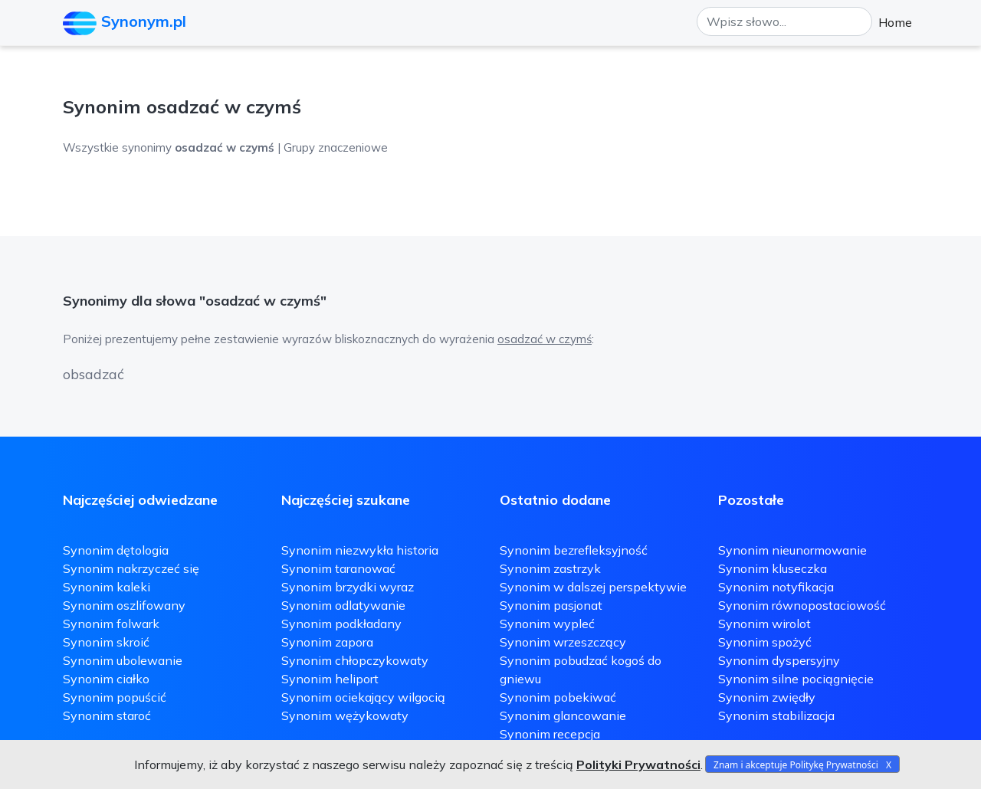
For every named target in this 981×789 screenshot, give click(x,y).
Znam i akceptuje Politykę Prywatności (796, 764)
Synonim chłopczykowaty (354, 660)
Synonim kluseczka (772, 568)
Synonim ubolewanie (122, 660)
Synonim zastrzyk (550, 568)
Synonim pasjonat (551, 605)
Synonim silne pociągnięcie (796, 678)
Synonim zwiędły (766, 697)
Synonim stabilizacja (776, 715)
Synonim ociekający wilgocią (363, 697)
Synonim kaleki (106, 586)
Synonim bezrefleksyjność (574, 550)
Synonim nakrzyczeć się (131, 568)
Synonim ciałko (106, 678)
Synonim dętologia (116, 550)
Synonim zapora (327, 642)
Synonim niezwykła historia (359, 550)
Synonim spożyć (765, 642)
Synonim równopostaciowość (802, 605)
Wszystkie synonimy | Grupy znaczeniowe (225, 147)
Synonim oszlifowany (124, 605)
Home (895, 22)
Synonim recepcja (550, 734)
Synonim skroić (106, 642)
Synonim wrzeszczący (563, 642)
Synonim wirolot (764, 623)
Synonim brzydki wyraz (347, 586)
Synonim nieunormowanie (792, 550)
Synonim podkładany (341, 623)
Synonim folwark (111, 623)
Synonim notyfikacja (776, 586)
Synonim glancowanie (563, 715)
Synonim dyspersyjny (779, 660)
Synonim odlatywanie (343, 605)
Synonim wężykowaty (344, 715)
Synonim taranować (338, 568)
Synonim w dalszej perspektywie (593, 586)
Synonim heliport (330, 678)
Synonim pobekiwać (558, 697)
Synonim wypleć (547, 623)
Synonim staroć (107, 715)
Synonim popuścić (114, 697)
